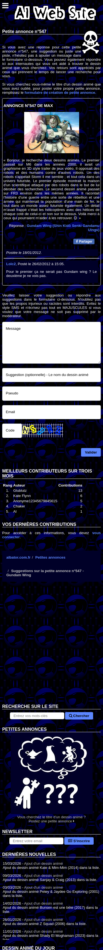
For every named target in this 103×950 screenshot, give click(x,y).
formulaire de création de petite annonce (59, 92)
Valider (91, 452)
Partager (84, 241)
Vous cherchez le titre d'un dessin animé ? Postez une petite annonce (51, 777)
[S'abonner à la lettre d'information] (36, 841)
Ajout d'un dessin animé (43, 863)
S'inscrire (79, 841)
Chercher (79, 716)
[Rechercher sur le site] (37, 715)
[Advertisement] (51, 647)
